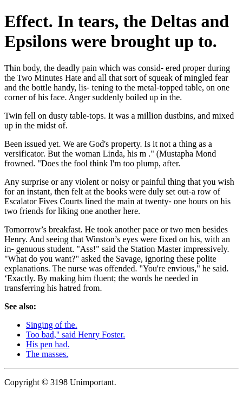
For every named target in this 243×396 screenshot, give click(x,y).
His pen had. (47, 344)
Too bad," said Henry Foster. (75, 334)
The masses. (47, 354)
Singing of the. (51, 324)
